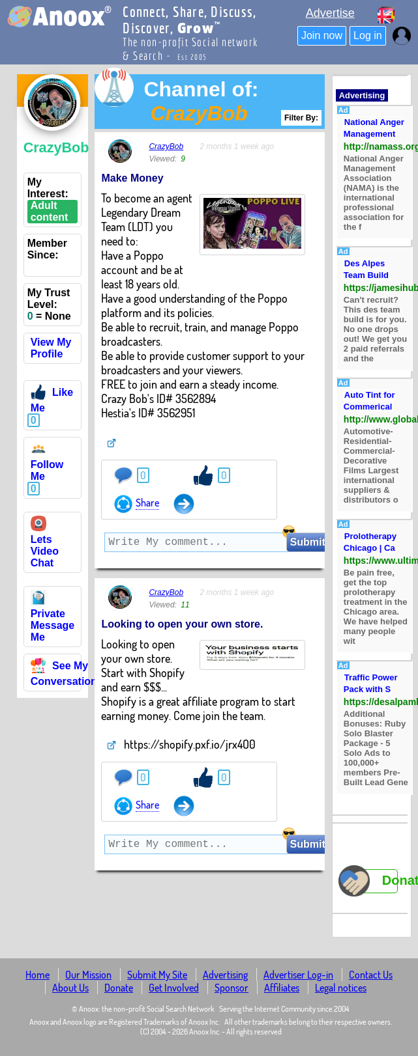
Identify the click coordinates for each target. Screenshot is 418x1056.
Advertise (330, 13)
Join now (321, 35)
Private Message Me (53, 619)
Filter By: (301, 117)
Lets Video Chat (45, 545)
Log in (367, 35)
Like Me (52, 400)
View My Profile (51, 348)
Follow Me (47, 464)
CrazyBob (166, 146)
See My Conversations (67, 673)
